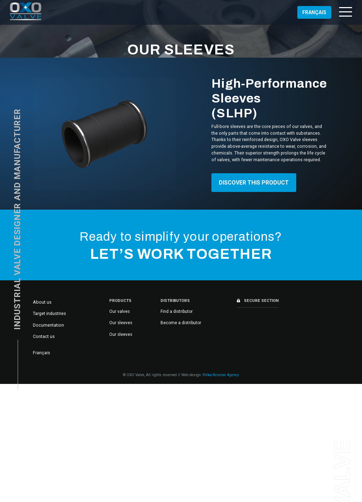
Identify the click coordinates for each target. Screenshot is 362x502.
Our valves (119, 311)
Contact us (44, 336)
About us (42, 302)
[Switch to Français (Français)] (314, 12)
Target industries (49, 313)
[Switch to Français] (41, 352)
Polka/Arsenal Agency (221, 375)
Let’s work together (181, 254)
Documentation (48, 325)
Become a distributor (180, 322)
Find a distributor (176, 311)
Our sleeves (120, 322)
